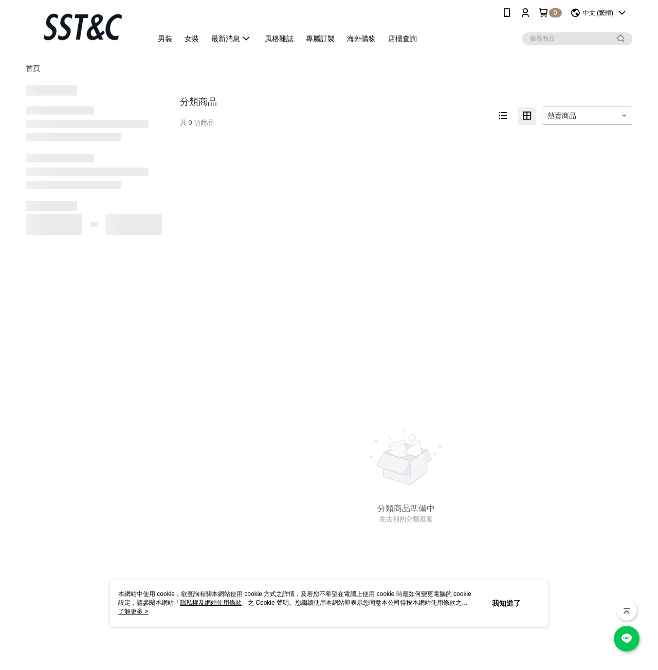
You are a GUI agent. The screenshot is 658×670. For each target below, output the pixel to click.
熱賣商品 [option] (561, 115)
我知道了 (506, 603)
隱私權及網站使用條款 (211, 602)
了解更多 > (133, 611)
